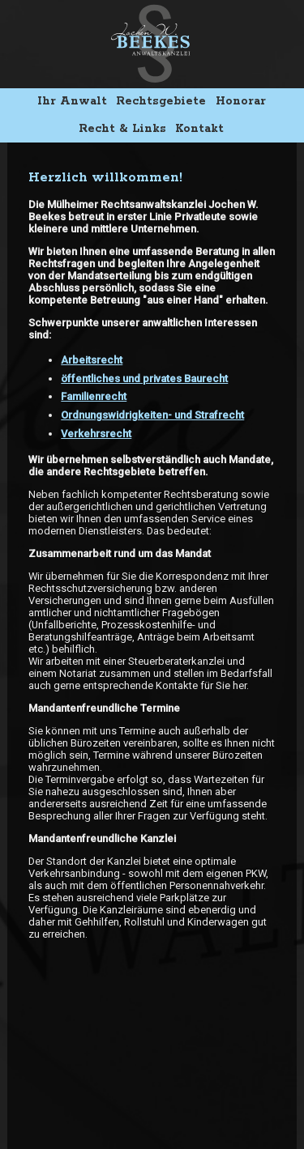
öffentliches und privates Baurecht (144, 378)
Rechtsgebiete (161, 101)
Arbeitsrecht (91, 360)
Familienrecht (93, 396)
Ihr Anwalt (72, 101)
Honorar (241, 101)
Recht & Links (122, 128)
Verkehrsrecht (96, 434)
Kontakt (199, 128)
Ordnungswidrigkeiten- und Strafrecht (152, 415)
